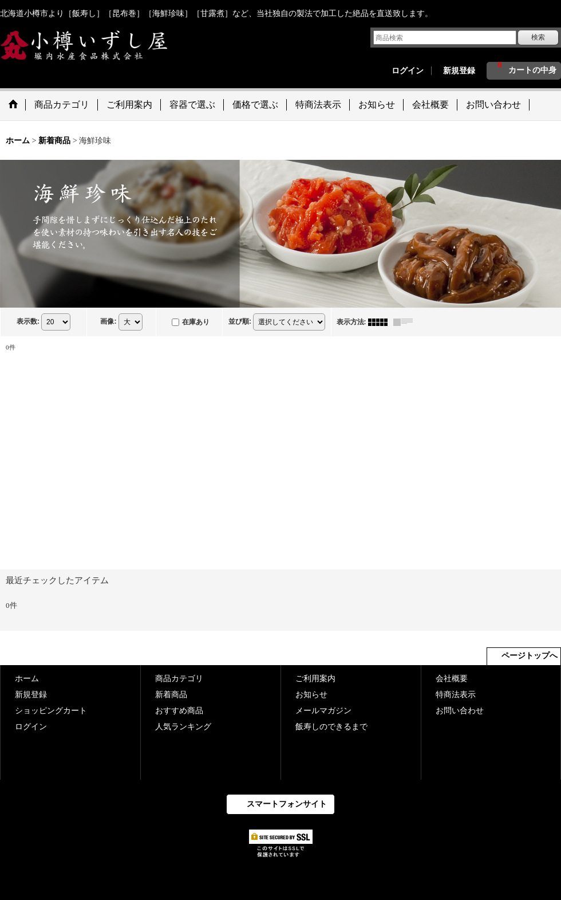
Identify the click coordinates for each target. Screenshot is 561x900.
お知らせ (311, 694)
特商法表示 (456, 694)
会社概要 (452, 678)
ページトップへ (529, 655)
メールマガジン (323, 710)
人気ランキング (183, 726)
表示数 (28, 321)
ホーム (27, 678)
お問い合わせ (460, 710)
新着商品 (171, 694)
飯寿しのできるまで (331, 726)
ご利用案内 (315, 678)
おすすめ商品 (179, 710)
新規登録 (459, 70)
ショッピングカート (51, 710)
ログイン (408, 70)
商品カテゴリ (179, 678)
